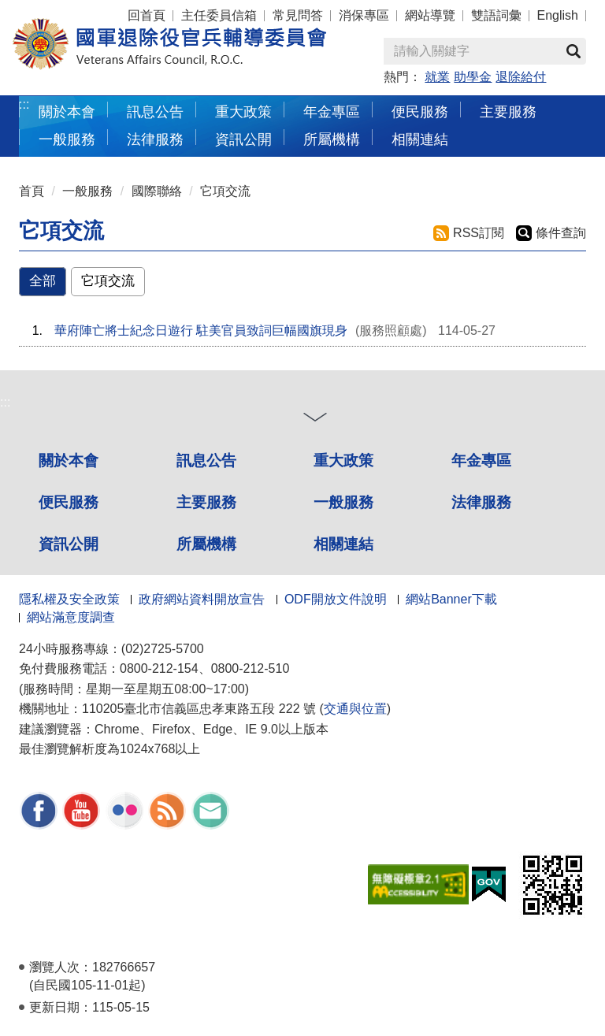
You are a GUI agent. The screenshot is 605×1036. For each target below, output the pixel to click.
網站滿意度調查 (71, 617)
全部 (42, 280)
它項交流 (225, 191)
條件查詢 (561, 233)
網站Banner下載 (451, 599)
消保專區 (364, 15)
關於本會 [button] (67, 111)
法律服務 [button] (155, 139)
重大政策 (243, 111)
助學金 (473, 77)
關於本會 (68, 460)
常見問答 (298, 15)
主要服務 (206, 502)
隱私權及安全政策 (69, 599)
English (557, 15)
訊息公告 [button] (155, 111)
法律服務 (481, 502)
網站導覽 (430, 15)
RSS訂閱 (478, 233)
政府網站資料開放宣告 (202, 599)
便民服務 (68, 502)
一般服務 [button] (67, 139)
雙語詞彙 (496, 15)
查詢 (573, 51)
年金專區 (331, 111)
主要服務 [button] (508, 111)
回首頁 (146, 15)
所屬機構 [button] (331, 139)
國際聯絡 (157, 191)
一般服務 (87, 191)
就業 (437, 77)
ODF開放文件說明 (335, 599)
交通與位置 (355, 708)
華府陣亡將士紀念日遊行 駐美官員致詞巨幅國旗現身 (200, 330)
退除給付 (521, 77)
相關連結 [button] (420, 139)
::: (24, 104)
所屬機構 (206, 544)
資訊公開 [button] (243, 139)
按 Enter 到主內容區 (71, 10)
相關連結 (343, 544)
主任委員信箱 (219, 15)
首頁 (31, 191)
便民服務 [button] (420, 111)
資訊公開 (68, 544)
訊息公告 (206, 460)
